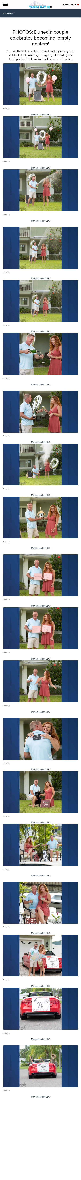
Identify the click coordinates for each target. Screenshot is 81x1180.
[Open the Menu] (5, 4)
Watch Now (70, 4)
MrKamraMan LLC (40, 114)
